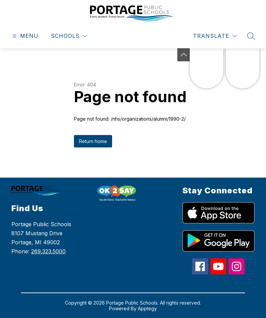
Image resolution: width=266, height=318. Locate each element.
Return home (93, 141)
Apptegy (147, 308)
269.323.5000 (48, 251)
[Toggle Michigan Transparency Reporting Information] (183, 54)
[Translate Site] (215, 36)
